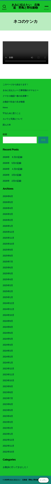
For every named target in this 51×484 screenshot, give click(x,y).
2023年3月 (8, 422)
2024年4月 (8, 345)
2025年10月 (8, 244)
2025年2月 (8, 291)
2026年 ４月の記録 (12, 169)
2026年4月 (8, 208)
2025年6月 (8, 267)
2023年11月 (8, 374)
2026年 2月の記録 (12, 181)
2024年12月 (8, 303)
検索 (5, 134)
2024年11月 (8, 309)
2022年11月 (8, 446)
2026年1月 (8, 226)
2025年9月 (8, 250)
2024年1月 (8, 363)
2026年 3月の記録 (12, 175)
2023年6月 (8, 404)
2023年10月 (8, 380)
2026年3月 (8, 214)
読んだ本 (7, 125)
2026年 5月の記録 (12, 163)
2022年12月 (8, 440)
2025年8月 (8, 256)
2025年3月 (8, 285)
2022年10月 (8, 452)
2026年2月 (8, 220)
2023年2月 (8, 428)
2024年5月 (8, 339)
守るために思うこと (12, 113)
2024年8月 (8, 327)
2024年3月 (8, 351)
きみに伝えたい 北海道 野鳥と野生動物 (25, 6)
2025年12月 (8, 232)
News (5, 107)
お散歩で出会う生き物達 (13, 102)
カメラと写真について (13, 119)
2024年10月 (8, 315)
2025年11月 (8, 238)
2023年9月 (8, 386)
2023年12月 (8, 368)
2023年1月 (8, 434)
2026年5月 (8, 202)
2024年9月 (8, 321)
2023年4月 (8, 416)
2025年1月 (8, 297)
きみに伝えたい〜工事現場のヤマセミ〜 (20, 90)
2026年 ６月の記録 (12, 157)
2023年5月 (8, 410)
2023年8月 (8, 392)
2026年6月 (8, 196)
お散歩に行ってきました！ (15, 467)
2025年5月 (8, 273)
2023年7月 (8, 398)
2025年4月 (8, 279)
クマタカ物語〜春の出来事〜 (16, 96)
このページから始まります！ (16, 84)
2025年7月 (8, 262)
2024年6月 (8, 333)
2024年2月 (8, 357)
